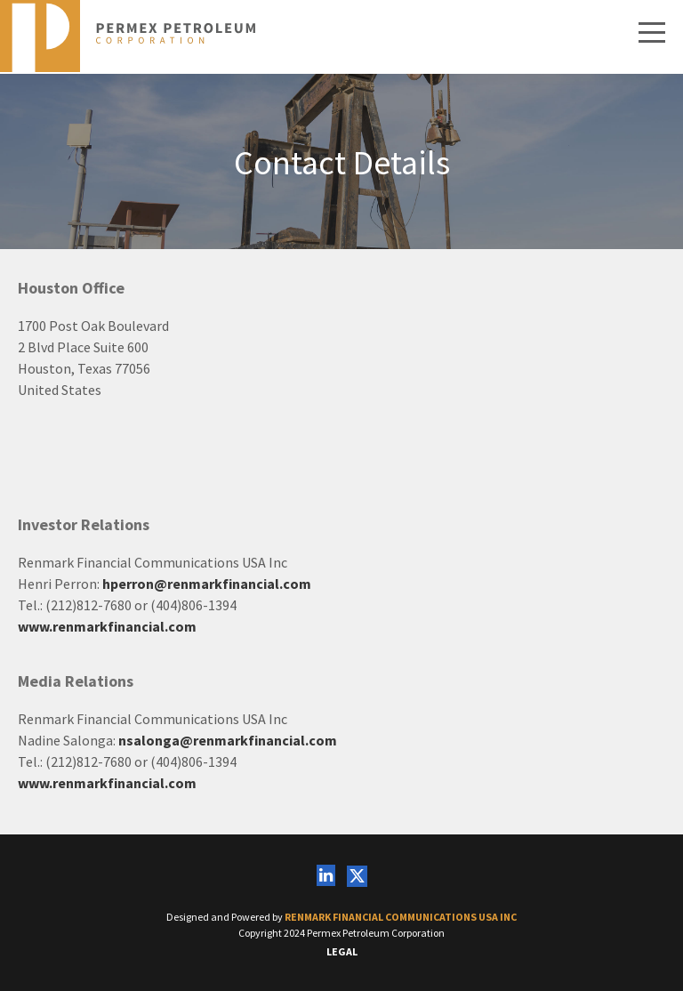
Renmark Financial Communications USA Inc (401, 916)
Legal (342, 951)
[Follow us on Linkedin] (326, 876)
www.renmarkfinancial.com (107, 626)
